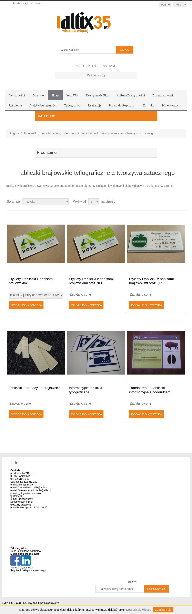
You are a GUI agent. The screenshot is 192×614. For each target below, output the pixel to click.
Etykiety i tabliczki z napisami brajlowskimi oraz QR (151, 281)
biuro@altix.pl (25, 484)
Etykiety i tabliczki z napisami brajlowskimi (31, 281)
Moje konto (170, 105)
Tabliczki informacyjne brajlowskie (35, 388)
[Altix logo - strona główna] (101, 20)
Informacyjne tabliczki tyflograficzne (85, 390)
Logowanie (109, 66)
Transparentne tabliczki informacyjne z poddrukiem (149, 390)
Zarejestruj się (86, 66)
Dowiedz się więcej (138, 609)
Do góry (14, 133)
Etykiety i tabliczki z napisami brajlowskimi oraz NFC (91, 281)
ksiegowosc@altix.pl (21, 501)
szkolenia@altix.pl (41, 490)
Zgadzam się (163, 609)
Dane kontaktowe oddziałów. (25, 551)
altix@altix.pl (41, 487)
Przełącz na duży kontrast (27, 3)
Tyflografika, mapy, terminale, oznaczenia (50, 133)
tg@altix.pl (16, 496)
